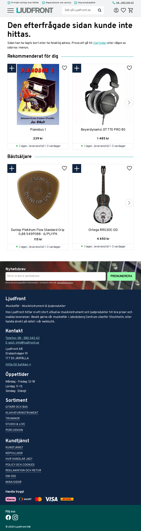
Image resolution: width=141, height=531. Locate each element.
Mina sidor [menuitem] (13, 482)
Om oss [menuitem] (11, 476)
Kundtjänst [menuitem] (14, 447)
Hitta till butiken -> (18, 365)
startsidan (99, 43)
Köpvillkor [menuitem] (14, 453)
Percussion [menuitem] (14, 430)
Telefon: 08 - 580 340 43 (22, 338)
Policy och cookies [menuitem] (20, 465)
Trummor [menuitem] (13, 418)
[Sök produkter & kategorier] (78, 10)
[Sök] (99, 10)
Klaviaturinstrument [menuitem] (22, 413)
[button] (10, 11)
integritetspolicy (65, 282)
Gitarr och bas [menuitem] (17, 407)
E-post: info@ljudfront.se (22, 343)
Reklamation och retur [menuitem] (23, 470)
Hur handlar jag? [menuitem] (19, 459)
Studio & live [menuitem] (15, 424)
